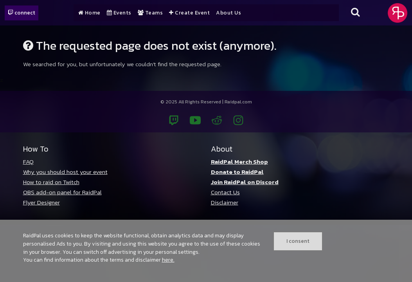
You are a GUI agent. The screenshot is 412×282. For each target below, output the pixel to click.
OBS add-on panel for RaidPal (62, 192)
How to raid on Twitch (51, 181)
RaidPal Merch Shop (239, 161)
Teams (150, 12)
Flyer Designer (41, 202)
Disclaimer (224, 202)
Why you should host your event (65, 171)
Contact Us (225, 192)
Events (119, 12)
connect (21, 12)
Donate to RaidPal (237, 171)
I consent (297, 241)
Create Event (189, 12)
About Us (228, 12)
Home (89, 12)
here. (168, 260)
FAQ (28, 161)
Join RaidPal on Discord (245, 181)
